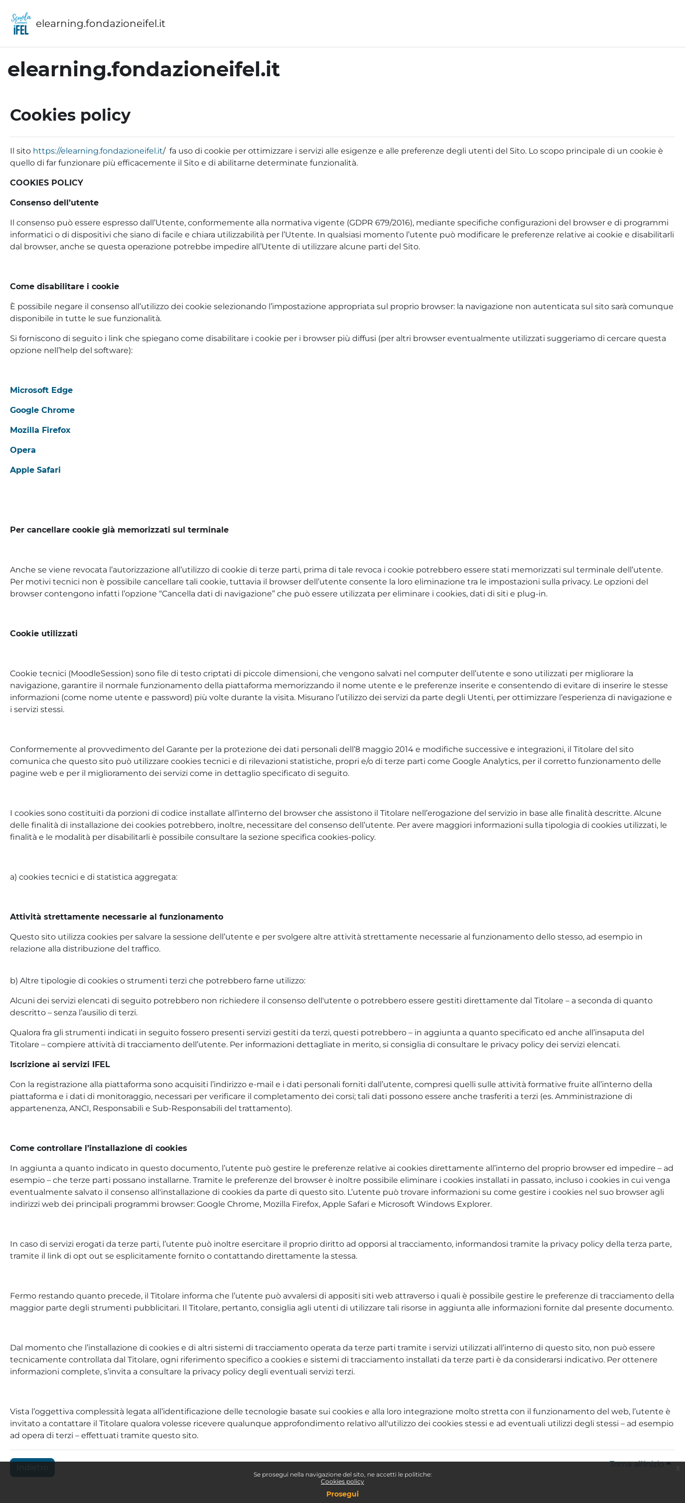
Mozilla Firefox (40, 430)
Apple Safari (35, 470)
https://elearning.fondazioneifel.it (98, 151)
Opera (23, 450)
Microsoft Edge (41, 390)
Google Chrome (42, 410)
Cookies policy (342, 1481)
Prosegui (342, 1494)
